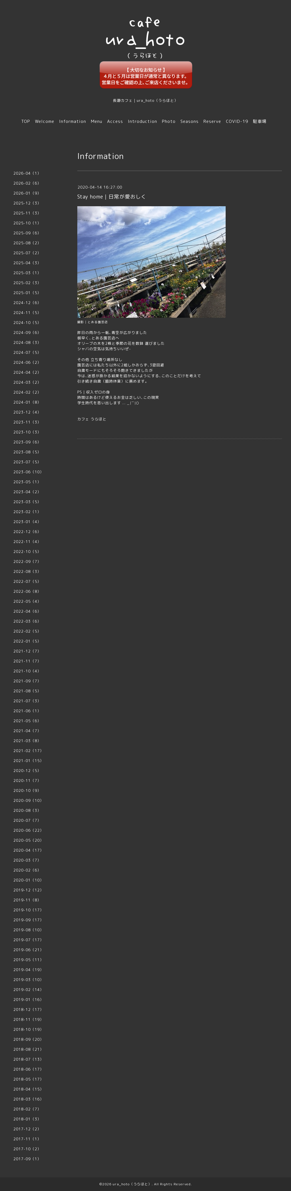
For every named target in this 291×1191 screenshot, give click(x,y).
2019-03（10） (28, 979)
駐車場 (260, 121)
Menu (96, 121)
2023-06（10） (28, 471)
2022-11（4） (27, 541)
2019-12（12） (28, 890)
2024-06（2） (27, 362)
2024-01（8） (27, 402)
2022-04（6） (27, 611)
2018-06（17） (28, 1069)
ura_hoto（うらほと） (132, 1184)
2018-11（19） (28, 1019)
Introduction (142, 121)
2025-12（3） (27, 203)
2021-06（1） (27, 710)
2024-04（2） (27, 372)
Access (115, 121)
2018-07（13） (28, 1059)
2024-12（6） (27, 302)
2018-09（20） (28, 1039)
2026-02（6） (27, 183)
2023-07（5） (27, 462)
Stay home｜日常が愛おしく (111, 196)
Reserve (212, 121)
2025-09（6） (27, 233)
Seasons (189, 121)
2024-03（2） (27, 382)
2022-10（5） (27, 551)
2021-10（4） (27, 671)
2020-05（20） (28, 840)
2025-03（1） (27, 272)
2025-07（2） (27, 252)
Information (72, 121)
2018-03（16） (28, 1099)
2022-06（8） (27, 591)
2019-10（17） (28, 910)
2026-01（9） (27, 193)
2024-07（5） (27, 352)
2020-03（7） (27, 860)
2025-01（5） (27, 292)
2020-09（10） (28, 800)
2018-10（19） (28, 1029)
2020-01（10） (28, 880)
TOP (25, 121)
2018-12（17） (28, 1009)
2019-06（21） (28, 949)
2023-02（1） (27, 511)
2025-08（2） (27, 242)
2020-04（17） (28, 850)
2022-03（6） (27, 621)
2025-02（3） (27, 282)
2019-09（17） (28, 919)
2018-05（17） (28, 1079)
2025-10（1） (27, 223)
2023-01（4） (27, 521)
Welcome (44, 121)
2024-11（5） (27, 312)
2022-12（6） (27, 531)
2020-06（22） (28, 830)
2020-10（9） (27, 790)
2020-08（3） (27, 810)
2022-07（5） (27, 581)
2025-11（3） (27, 213)
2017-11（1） (27, 1139)
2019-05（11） (28, 959)
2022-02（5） (27, 631)
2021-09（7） (27, 681)
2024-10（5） (27, 322)
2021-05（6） (27, 720)
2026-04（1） (27, 173)
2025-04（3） (27, 262)
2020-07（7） (27, 820)
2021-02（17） (28, 750)
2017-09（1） (27, 1158)
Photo (169, 121)
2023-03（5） (27, 501)
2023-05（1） (27, 481)
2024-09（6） (27, 332)
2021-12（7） (27, 651)
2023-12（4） (27, 412)
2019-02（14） (28, 989)
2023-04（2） (27, 491)
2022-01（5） (27, 641)
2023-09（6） (27, 442)
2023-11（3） (27, 422)
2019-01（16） (28, 999)
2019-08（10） (28, 929)
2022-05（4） (27, 601)
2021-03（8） (27, 740)
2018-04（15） (28, 1089)
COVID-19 (237, 121)
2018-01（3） (27, 1119)
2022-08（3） (27, 571)
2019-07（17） (28, 939)
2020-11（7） (27, 780)
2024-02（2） (27, 392)
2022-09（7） (27, 561)
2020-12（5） (27, 770)
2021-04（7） (27, 730)
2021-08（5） (27, 690)
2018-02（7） (27, 1109)
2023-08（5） (27, 452)
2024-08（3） (27, 342)
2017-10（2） (27, 1148)
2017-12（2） (27, 1129)
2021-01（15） (28, 760)
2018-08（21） (28, 1049)
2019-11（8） (27, 900)
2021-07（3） (27, 700)
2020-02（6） (27, 870)
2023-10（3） (27, 432)
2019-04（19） (28, 969)
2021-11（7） (27, 661)
